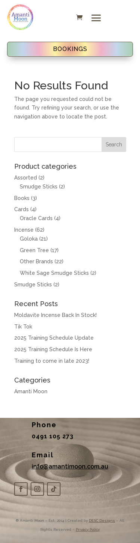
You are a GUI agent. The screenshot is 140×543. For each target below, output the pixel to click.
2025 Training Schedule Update (54, 338)
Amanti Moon (30, 391)
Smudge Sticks (38, 187)
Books (21, 198)
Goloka (29, 239)
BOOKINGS (70, 49)
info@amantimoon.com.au (70, 466)
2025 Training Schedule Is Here (53, 349)
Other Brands (36, 261)
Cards (21, 209)
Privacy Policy (88, 529)
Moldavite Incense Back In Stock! (55, 315)
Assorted (25, 178)
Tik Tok (23, 327)
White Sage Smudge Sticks (54, 273)
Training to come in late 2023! (51, 361)
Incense (24, 230)
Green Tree (34, 250)
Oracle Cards (36, 218)
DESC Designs (102, 520)
